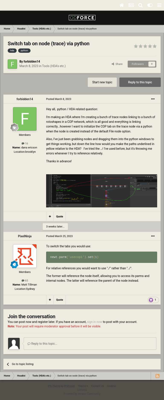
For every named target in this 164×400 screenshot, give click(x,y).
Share (117, 64)
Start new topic (102, 82)
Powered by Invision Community (82, 393)
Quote (59, 216)
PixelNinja (25, 236)
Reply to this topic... (42, 343)
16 (25, 143)
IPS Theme (54, 386)
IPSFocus (69, 386)
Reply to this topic (140, 82)
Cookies (111, 386)
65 (25, 280)
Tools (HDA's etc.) (54, 66)
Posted (58, 99)
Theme (83, 386)
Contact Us (97, 386)
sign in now (94, 322)
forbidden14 (31, 61)
